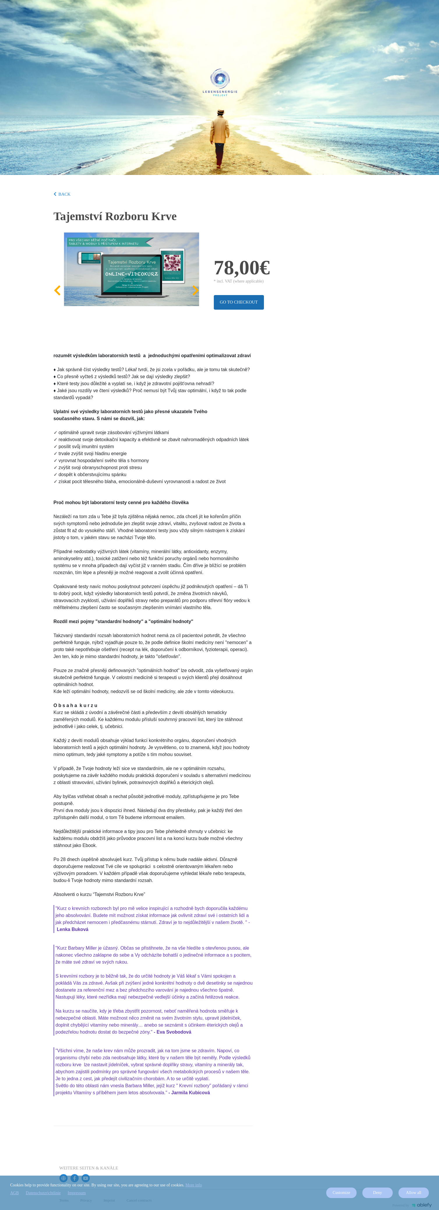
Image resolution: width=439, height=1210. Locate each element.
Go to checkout (239, 302)
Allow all (414, 1192)
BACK (62, 194)
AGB (14, 1193)
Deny (377, 1192)
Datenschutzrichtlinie (43, 1193)
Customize (341, 1192)
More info (194, 1185)
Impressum (77, 1193)
